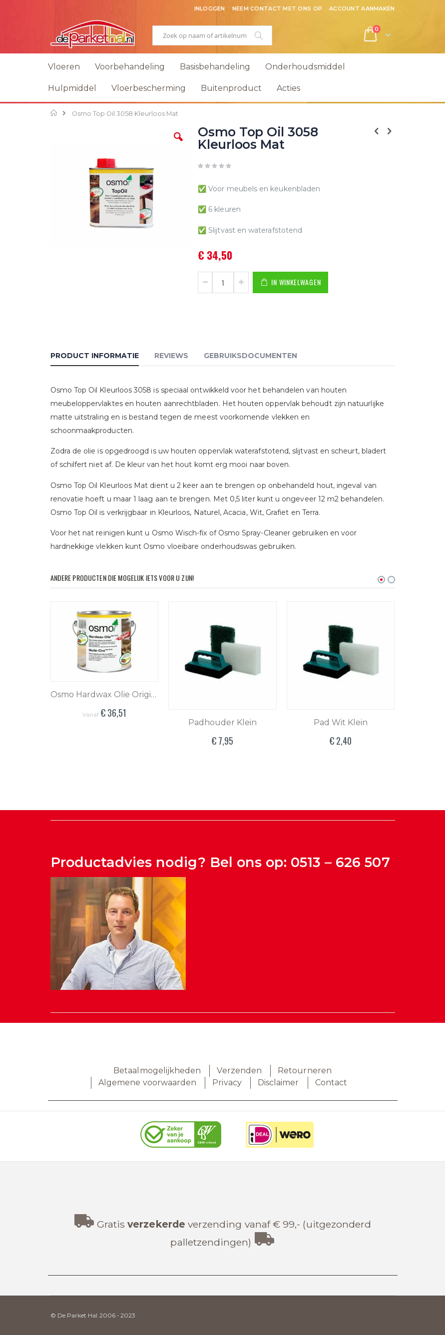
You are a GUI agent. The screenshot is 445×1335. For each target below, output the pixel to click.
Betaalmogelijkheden (157, 1070)
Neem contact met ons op (277, 8)
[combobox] (212, 35)
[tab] (102, 357)
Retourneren (305, 1070)
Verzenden (239, 1070)
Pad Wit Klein (341, 722)
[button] (178, 144)
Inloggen (209, 8)
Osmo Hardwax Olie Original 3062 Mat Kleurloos (104, 694)
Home (54, 112)
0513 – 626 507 (340, 862)
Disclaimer (278, 1082)
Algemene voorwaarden (147, 1082)
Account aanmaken (362, 8)
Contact (331, 1082)
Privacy (226, 1082)
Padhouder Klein (222, 722)
